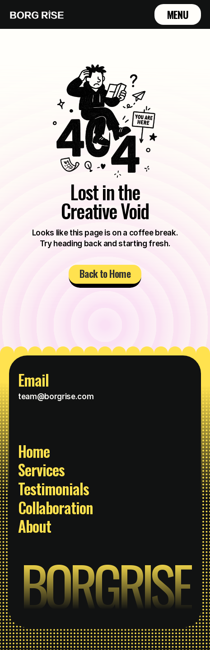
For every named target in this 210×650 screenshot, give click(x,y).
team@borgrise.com (55, 396)
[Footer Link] (39, 454)
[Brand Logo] (37, 15)
